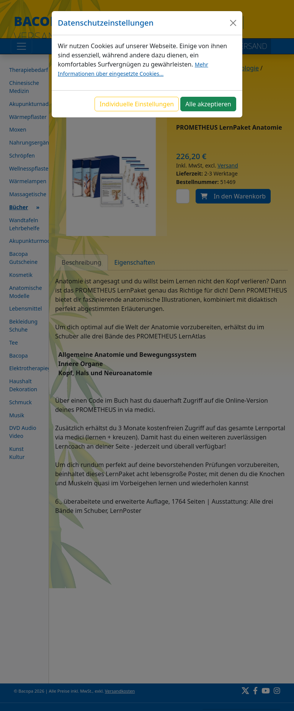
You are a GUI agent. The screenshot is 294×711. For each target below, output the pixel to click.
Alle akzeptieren (208, 104)
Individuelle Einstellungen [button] (137, 104)
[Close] (233, 23)
